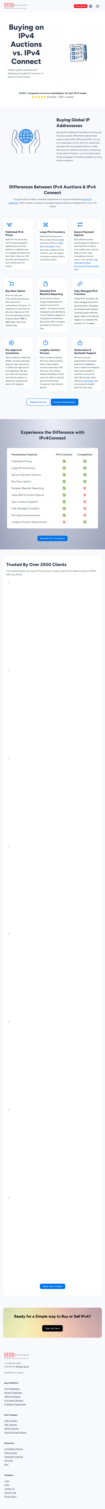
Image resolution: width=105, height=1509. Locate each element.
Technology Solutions (13, 1457)
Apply (6, 1485)
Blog (6, 1464)
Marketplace (80, 6)
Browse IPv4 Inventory (52, 538)
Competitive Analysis (13, 1449)
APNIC (51, 246)
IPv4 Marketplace (12, 1389)
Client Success (10, 1453)
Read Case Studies (52, 1286)
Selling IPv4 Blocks (12, 1396)
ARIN (60, 243)
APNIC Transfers (11, 1428)
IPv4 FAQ (8, 1460)
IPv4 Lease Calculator (13, 1400)
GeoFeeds (88, 381)
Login (6, 1481)
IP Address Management (15, 1404)
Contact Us (9, 1489)
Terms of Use (10, 1492)
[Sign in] (91, 6)
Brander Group (22, 1366)
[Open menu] (97, 6)
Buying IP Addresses (13, 1393)
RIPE (42, 246)
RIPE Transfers (10, 1425)
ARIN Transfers (10, 1421)
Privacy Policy (10, 1496)
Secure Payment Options (15, 1432)
